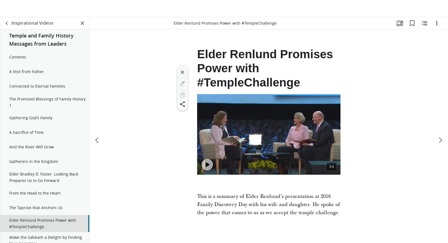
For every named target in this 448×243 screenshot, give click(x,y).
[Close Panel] (82, 26)
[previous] (97, 127)
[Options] (436, 27)
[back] (7, 26)
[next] (440, 127)
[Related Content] (424, 27)
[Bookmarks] (412, 27)
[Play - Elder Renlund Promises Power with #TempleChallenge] (207, 168)
